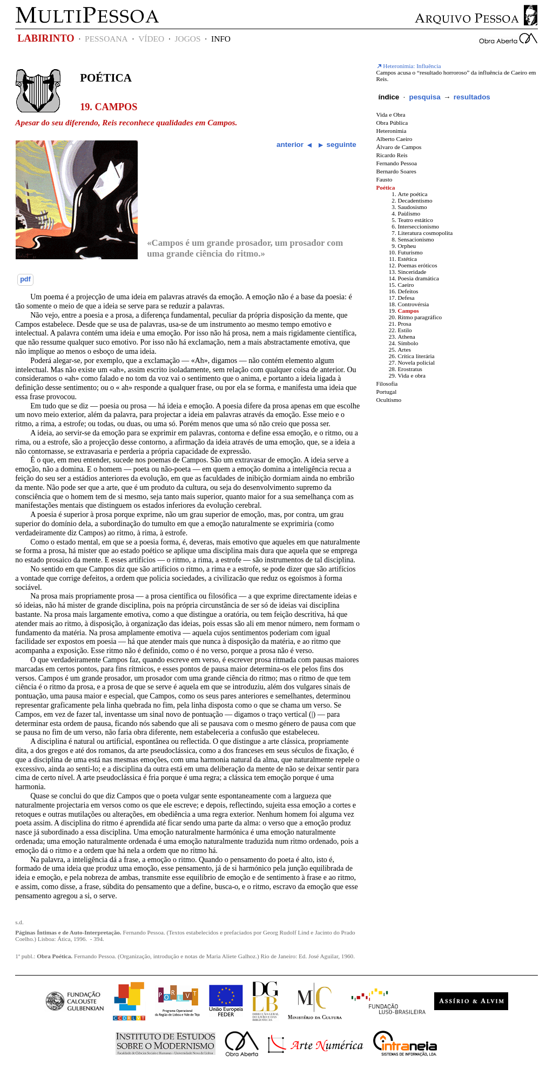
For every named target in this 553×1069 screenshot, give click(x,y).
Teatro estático (415, 220)
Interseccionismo (418, 226)
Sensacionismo (416, 239)
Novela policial (416, 362)
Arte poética (413, 194)
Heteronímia (391, 130)
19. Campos (108, 107)
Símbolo (408, 343)
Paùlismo (409, 213)
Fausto (384, 179)
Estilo (405, 330)
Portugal (386, 391)
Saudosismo (412, 207)
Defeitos (408, 291)
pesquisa (424, 97)
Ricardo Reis (392, 155)
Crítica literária (416, 356)
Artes (404, 349)
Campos (408, 310)
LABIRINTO (45, 38)
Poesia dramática (418, 278)
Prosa (405, 323)
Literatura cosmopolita (425, 233)
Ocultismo (389, 399)
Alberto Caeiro (394, 139)
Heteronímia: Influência (408, 66)
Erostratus (410, 369)
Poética (106, 77)
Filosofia (387, 383)
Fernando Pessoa (396, 163)
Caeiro (406, 284)
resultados (472, 97)
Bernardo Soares (396, 171)
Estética (407, 259)
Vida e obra (412, 375)
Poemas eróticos (417, 265)
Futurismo (410, 252)
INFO (221, 38)
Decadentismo (415, 200)
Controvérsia (413, 304)
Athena (406, 336)
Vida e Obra (391, 114)
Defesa (406, 297)
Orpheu (407, 246)
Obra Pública (392, 122)
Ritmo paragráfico (420, 317)
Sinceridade (412, 271)
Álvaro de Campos (399, 147)
